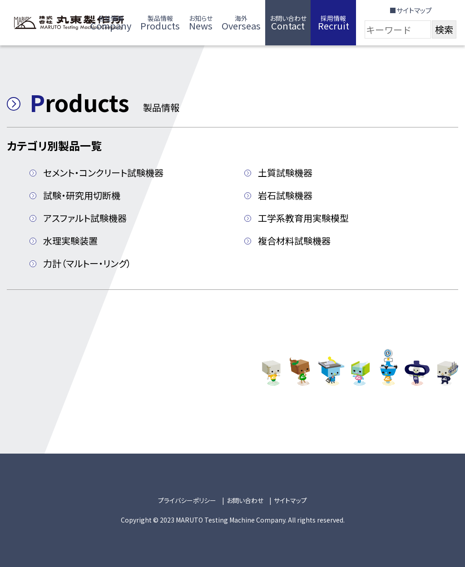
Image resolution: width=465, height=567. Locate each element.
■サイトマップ (411, 10)
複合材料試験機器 (294, 240)
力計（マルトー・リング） (87, 263)
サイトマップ (290, 500)
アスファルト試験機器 (85, 218)
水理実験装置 (70, 240)
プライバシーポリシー (187, 500)
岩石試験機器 (285, 195)
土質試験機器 (285, 172)
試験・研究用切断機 (81, 195)
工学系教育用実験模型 (303, 218)
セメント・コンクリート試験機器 (103, 172)
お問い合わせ (245, 500)
